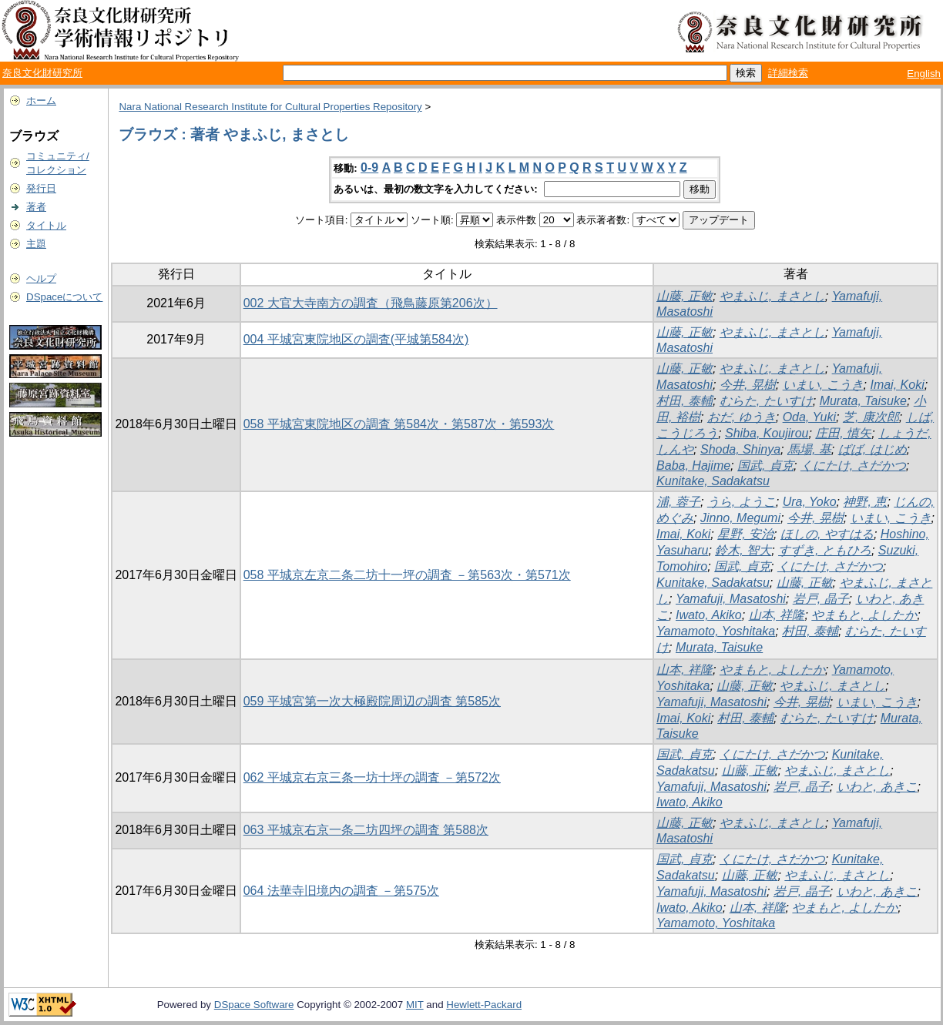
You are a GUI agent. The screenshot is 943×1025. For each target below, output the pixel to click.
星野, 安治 (745, 534)
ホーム (41, 100)
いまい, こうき (823, 384)
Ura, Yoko (810, 501)
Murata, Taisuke (863, 400)
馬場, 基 (809, 449)
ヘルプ (41, 278)
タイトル (46, 225)
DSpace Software (254, 1004)
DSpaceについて (64, 297)
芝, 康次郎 (871, 417)
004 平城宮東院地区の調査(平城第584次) (356, 339)
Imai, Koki (897, 384)
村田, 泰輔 (684, 400)
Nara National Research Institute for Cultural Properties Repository (270, 106)
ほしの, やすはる (827, 534)
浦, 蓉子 (678, 501)
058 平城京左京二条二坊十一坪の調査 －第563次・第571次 (407, 574)
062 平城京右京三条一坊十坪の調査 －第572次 (372, 777)
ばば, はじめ (872, 449)
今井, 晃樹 (748, 384)
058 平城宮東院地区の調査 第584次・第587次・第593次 (399, 423)
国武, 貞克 (765, 465)
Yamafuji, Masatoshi (731, 598)
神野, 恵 (865, 501)
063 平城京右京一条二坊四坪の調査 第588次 (365, 829)
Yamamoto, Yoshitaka (715, 631)
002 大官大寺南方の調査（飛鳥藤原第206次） (370, 303)
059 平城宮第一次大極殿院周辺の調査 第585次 (372, 701)
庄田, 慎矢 (843, 433)
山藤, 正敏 (684, 296)
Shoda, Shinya (740, 449)
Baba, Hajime (693, 465)
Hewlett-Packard (484, 1004)
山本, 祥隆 (777, 614)
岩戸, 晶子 (821, 598)
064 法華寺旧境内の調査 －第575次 (341, 890)
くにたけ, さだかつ (853, 465)
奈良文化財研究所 (42, 73)
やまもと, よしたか (864, 614)
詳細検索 (788, 73)
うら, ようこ (741, 501)
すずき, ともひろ (824, 550)
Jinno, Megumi (740, 517)
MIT (415, 1004)
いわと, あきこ (877, 786)
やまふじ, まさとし (772, 296)
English (924, 73)
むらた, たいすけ (766, 400)
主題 (36, 244)
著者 (36, 207)
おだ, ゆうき (741, 417)
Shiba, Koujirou (767, 433)
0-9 (369, 167)
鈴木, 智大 (743, 550)
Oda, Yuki (809, 417)
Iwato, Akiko (709, 614)
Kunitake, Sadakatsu (713, 480)
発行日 (41, 188)
